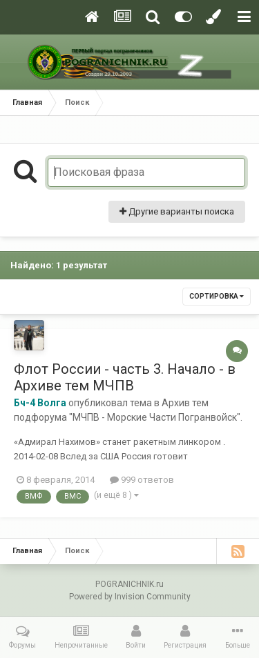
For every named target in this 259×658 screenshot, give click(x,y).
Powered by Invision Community (130, 596)
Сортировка (216, 296)
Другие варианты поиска (176, 211)
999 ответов (142, 480)
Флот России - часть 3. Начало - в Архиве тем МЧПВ (125, 377)
